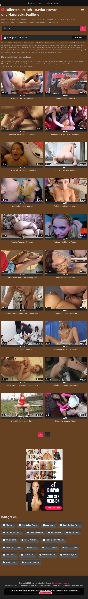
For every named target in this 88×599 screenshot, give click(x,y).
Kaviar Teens (11, 540)
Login (48, 3)
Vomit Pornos (11, 562)
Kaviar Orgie (56, 532)
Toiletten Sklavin (48, 555)
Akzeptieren (45, 593)
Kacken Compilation (14, 532)
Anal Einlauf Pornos (29, 525)
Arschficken (50, 525)
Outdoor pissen (71, 547)
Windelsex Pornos (31, 562)
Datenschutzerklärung (60, 583)
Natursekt (33, 547)
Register (56, 3)
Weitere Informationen (71, 590)
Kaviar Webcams (31, 540)
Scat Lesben (11, 555)
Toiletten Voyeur (69, 555)
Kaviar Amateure (36, 532)
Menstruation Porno (13, 547)
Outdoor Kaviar (51, 547)
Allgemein (10, 525)
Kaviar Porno (74, 532)
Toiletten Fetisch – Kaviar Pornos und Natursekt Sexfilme (29, 12)
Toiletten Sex (29, 555)
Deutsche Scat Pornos (71, 525)
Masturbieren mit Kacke (55, 540)
